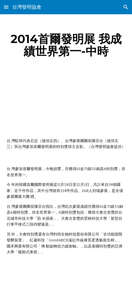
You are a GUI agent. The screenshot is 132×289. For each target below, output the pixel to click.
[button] (6, 7)
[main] (66, 45)
